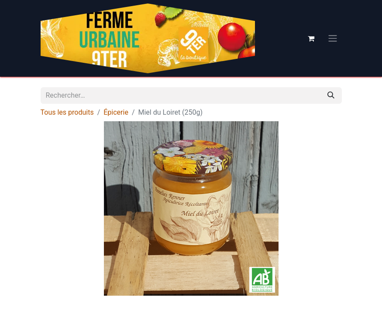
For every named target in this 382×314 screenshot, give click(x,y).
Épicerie (115, 112)
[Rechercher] (331, 95)
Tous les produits (67, 112)
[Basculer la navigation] (332, 38)
